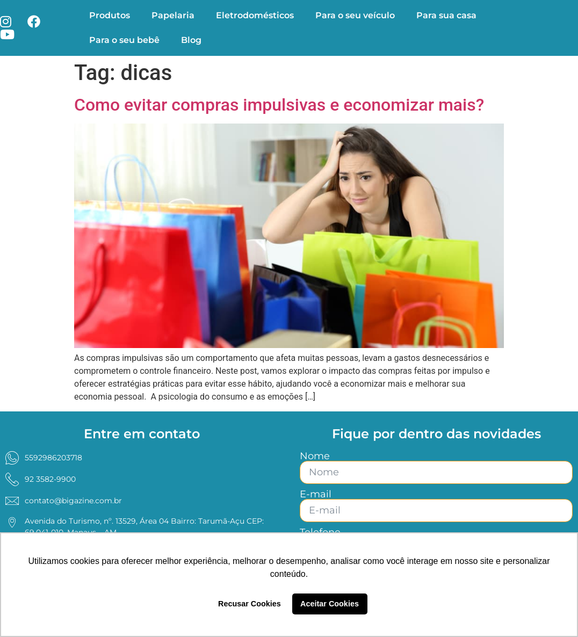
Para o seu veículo (355, 15)
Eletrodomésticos (255, 15)
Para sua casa (446, 15)
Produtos (109, 15)
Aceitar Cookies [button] (329, 603)
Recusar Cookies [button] (249, 603)
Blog (191, 40)
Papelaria (172, 15)
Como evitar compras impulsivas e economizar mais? (279, 105)
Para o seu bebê (124, 40)
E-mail (315, 494)
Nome (315, 456)
